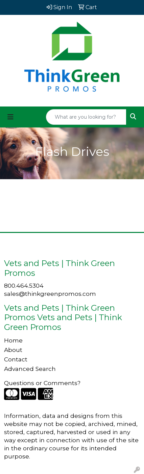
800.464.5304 (24, 285)
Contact (15, 359)
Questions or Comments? (42, 382)
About (13, 349)
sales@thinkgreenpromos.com (50, 293)
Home (13, 340)
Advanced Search (30, 368)
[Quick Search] (86, 117)
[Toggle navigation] (10, 117)
